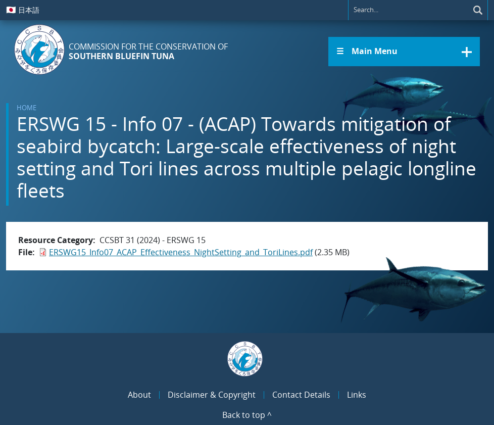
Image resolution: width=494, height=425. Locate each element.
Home (26, 107)
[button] (404, 51)
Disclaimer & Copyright (212, 394)
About (139, 394)
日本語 (22, 9)
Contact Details (301, 394)
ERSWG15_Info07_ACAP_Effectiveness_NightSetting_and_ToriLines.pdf (181, 252)
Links (356, 394)
